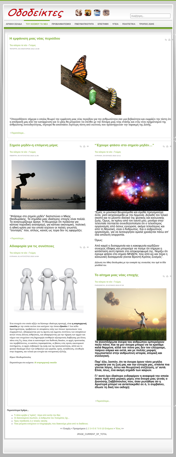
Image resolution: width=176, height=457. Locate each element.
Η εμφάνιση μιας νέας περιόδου (35, 38)
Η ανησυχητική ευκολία (45, 362)
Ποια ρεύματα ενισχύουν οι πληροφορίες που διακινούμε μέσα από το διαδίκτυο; (51, 423)
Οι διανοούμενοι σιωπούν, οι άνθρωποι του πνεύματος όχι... (42, 418)
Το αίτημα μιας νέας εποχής (116, 275)
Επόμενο (109, 428)
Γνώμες (32, 45)
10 (103, 428)
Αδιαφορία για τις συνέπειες (32, 246)
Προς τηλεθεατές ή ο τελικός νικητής (30, 421)
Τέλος (118, 428)
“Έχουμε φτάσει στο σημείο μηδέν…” (124, 145)
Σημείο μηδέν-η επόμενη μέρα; (34, 145)
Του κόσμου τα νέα (19, 45)
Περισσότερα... (18, 133)
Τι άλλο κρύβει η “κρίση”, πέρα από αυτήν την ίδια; (37, 415)
